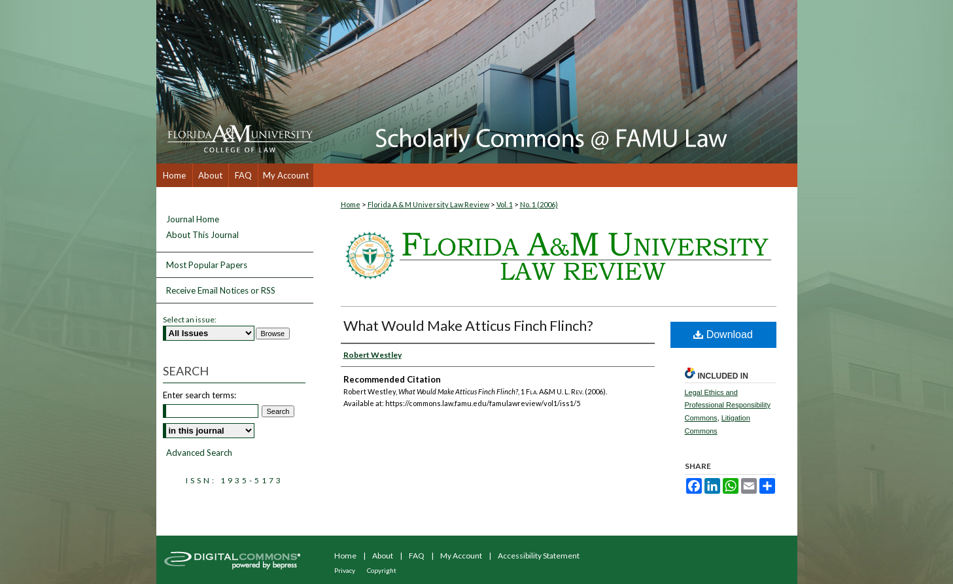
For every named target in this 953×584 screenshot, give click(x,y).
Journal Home (192, 219)
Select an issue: (190, 319)
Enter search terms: (199, 395)
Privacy (344, 570)
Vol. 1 (504, 204)
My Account (461, 555)
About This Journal (202, 235)
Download (723, 334)
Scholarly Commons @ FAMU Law (555, 81)
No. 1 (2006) (539, 204)
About (382, 555)
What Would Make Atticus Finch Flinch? (468, 325)
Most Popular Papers (206, 265)
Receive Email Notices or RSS (220, 290)
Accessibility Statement (539, 555)
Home (350, 204)
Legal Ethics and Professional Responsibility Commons (728, 405)
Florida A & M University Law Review (428, 204)
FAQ (417, 555)
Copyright (381, 570)
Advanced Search (199, 452)
